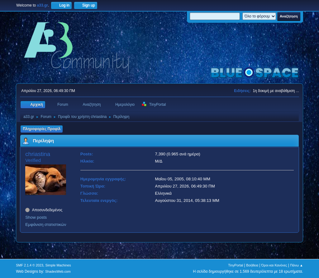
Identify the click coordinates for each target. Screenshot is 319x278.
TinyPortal (235, 265)
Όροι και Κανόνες (274, 265)
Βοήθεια (252, 265)
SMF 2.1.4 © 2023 (29, 265)
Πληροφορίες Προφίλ (41, 129)
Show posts (36, 217)
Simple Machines (58, 265)
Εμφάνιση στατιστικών (45, 224)
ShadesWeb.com (58, 271)
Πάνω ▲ (296, 265)
